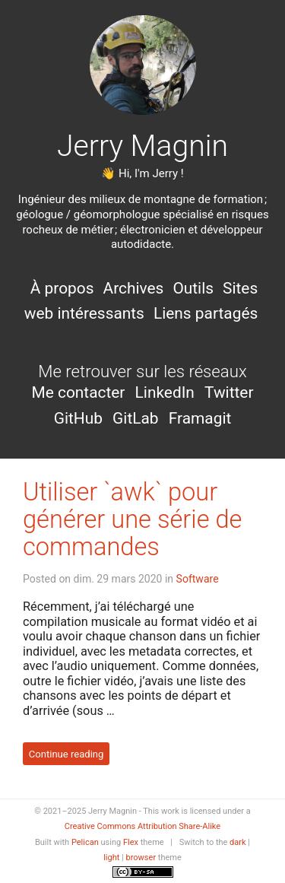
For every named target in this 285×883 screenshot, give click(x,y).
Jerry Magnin (142, 146)
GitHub (80, 418)
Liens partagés (206, 313)
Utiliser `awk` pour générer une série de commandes (132, 519)
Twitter (228, 392)
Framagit (200, 418)
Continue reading (66, 753)
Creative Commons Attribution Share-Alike (142, 826)
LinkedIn (166, 392)
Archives (133, 288)
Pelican (85, 842)
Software (197, 579)
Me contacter (79, 392)
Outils (193, 288)
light (111, 857)
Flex (130, 842)
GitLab (137, 418)
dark (238, 842)
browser (141, 857)
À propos (62, 288)
